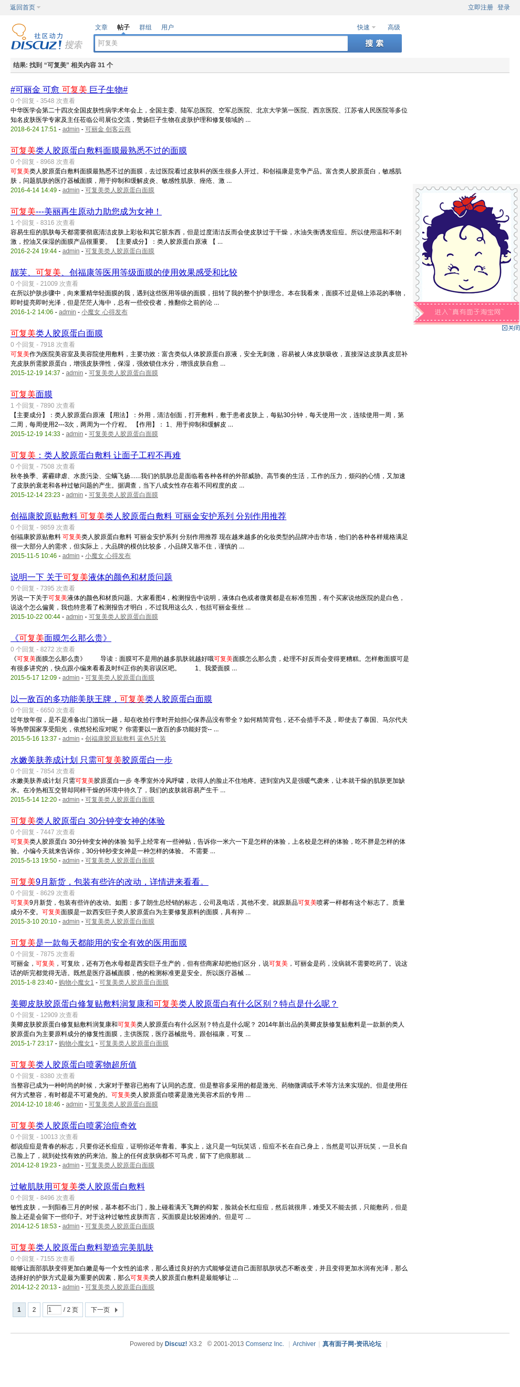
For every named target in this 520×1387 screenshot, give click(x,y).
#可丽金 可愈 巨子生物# (69, 89)
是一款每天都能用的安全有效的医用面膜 (99, 942)
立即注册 (480, 7)
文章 (101, 27)
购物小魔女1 (76, 982)
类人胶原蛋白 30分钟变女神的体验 (88, 820)
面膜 (32, 394)
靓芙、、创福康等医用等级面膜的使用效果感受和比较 (124, 272)
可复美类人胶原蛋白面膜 (119, 190)
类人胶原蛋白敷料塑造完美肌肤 (82, 1247)
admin (71, 129)
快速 (363, 27)
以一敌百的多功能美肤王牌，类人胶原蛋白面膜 (111, 699)
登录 (503, 7)
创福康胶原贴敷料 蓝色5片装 (125, 738)
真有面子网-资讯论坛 (352, 1344)
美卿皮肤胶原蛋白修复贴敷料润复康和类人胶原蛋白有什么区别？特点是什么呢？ (174, 1003)
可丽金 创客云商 (108, 129)
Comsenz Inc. (264, 1344)
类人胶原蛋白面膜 (57, 333)
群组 (145, 27)
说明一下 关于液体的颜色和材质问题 (91, 577)
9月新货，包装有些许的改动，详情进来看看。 (110, 881)
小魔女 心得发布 (104, 312)
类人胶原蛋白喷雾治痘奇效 (74, 1125)
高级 (394, 27)
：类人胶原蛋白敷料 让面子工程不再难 (96, 455)
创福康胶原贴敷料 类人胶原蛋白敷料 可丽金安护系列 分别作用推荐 (148, 516)
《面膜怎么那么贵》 (61, 638)
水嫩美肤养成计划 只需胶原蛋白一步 (91, 759)
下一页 (100, 1309)
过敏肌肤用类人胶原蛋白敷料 (78, 1186)
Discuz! (176, 1344)
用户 (167, 27)
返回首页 (22, 7)
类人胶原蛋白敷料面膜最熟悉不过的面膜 (99, 150)
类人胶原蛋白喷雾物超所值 (74, 1064)
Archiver (304, 1344)
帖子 (123, 27)
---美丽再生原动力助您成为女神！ (86, 211)
